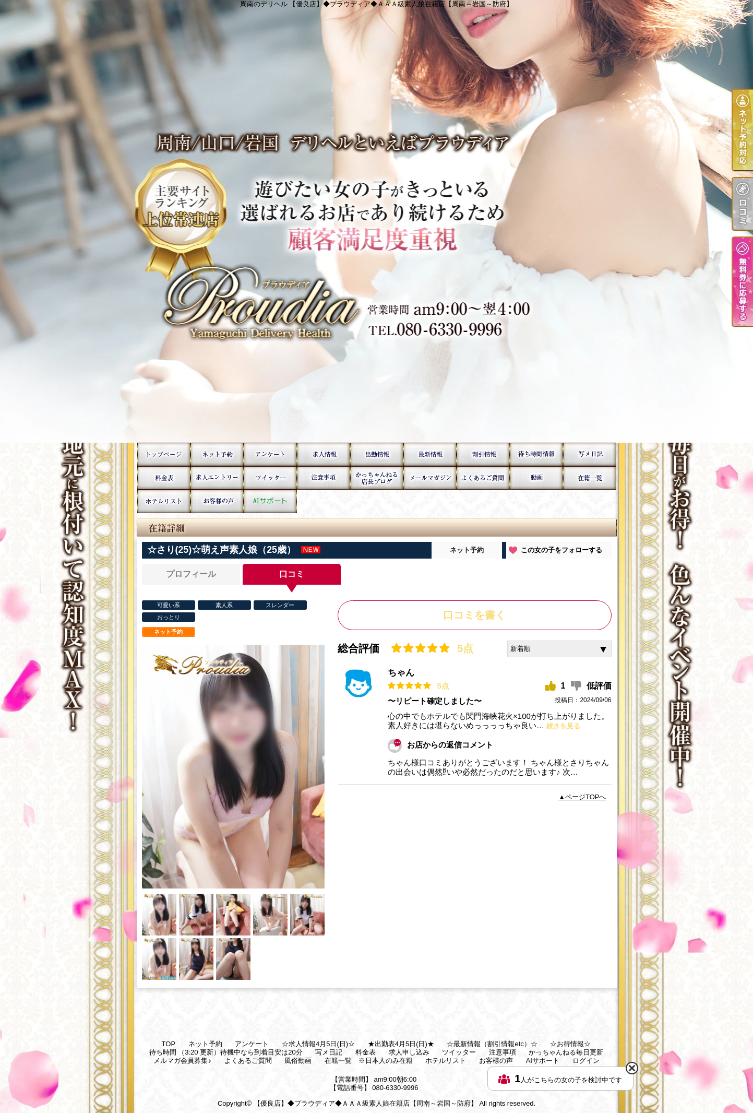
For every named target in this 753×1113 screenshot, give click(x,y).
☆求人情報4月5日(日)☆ (323, 454)
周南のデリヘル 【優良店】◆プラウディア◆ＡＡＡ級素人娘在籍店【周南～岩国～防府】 (376, 221)
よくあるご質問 (483, 478)
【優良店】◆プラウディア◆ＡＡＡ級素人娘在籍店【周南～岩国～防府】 (365, 1103)
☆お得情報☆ (483, 454)
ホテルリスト (163, 501)
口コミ (291, 574)
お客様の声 (217, 501)
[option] (233, 767)
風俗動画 (536, 478)
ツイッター (270, 478)
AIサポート (270, 501)
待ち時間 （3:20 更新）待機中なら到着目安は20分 (536, 454)
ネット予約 (217, 454)
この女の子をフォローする (561, 550)
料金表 (163, 478)
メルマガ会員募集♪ (430, 478)
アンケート (270, 454)
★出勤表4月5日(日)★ (376, 454)
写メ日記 (589, 454)
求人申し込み (217, 478)
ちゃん (401, 673)
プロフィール (191, 574)
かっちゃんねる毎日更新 (376, 478)
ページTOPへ (585, 797)
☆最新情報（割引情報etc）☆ (430, 454)
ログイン (586, 1060)
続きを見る (563, 726)
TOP (163, 454)
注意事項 (323, 478)
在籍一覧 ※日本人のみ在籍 (589, 478)
